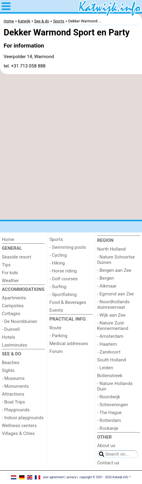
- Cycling (58, 255)
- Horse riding (63, 271)
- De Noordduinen (19, 321)
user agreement (53, 477)
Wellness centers (19, 425)
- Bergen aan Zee (114, 270)
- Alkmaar (107, 286)
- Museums (13, 378)
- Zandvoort (109, 352)
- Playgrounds (16, 410)
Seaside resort (16, 257)
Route (55, 328)
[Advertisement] (71, 147)
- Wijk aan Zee (111, 315)
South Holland (111, 360)
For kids (10, 272)
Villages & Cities (18, 433)
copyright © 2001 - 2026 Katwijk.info (103, 477)
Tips (6, 265)
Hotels (8, 337)
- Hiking (57, 263)
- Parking (58, 335)
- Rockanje (107, 428)
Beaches (10, 362)
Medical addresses (68, 343)
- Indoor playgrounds (23, 417)
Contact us (108, 463)
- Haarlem (107, 344)
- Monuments (15, 386)
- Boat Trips (13, 402)
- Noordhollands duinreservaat (113, 304)
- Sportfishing (63, 294)
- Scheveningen (112, 404)
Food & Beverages (67, 302)
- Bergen (105, 278)
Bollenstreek (110, 375)
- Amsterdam (110, 336)
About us (106, 445)
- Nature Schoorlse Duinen (116, 259)
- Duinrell (11, 329)
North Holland (111, 249)
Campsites (13, 305)
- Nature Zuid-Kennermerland (112, 325)
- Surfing (57, 286)
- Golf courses (63, 279)
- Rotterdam (109, 420)
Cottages (11, 313)
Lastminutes (14, 345)
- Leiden (105, 367)
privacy (72, 477)
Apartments (14, 298)
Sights (8, 370)
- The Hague (109, 412)
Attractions (13, 394)
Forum (56, 351)
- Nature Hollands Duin (115, 386)
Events (56, 310)
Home (8, 239)
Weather (10, 280)
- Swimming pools (67, 247)
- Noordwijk (108, 397)
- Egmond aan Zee (115, 294)
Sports (56, 239)
